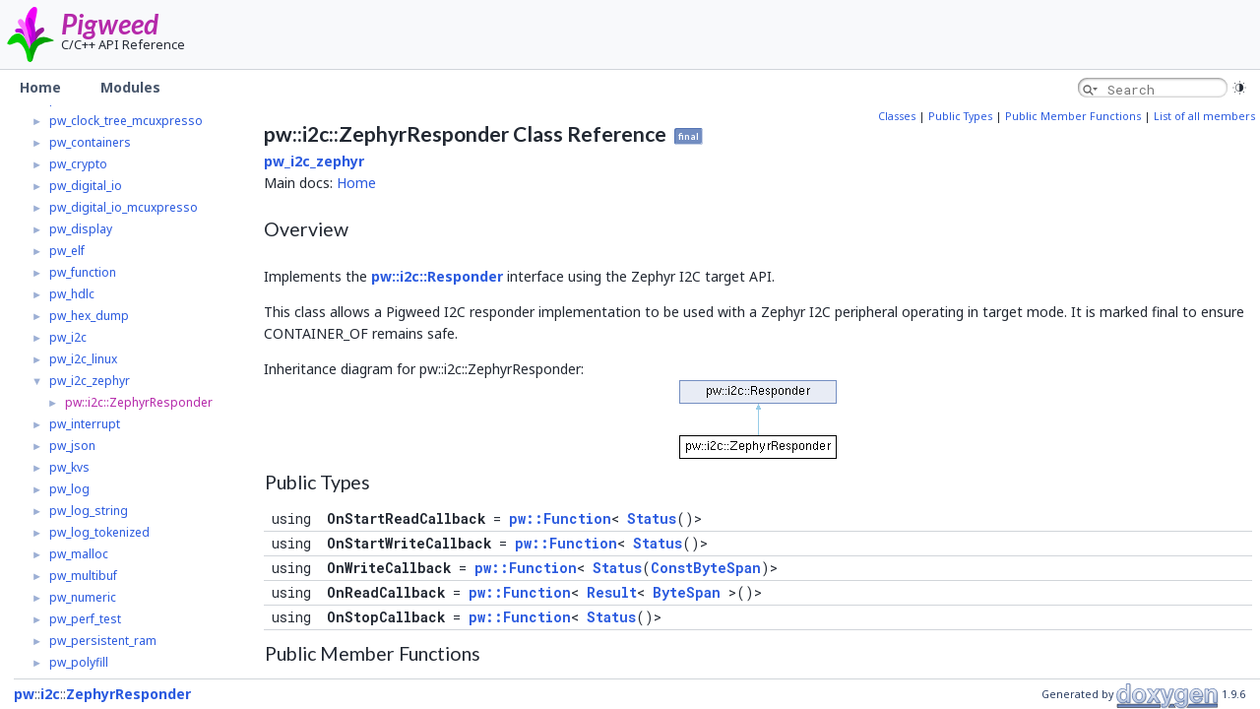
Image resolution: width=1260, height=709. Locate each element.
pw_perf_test (85, 619)
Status (651, 518)
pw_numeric (82, 597)
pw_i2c (68, 337)
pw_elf (67, 250)
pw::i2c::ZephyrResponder (139, 402)
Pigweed (109, 23)
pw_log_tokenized (99, 532)
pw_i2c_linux (83, 359)
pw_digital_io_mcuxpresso (123, 207)
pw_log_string (88, 510)
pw (24, 693)
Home (356, 182)
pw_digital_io (85, 185)
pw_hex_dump (89, 315)
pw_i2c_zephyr (89, 380)
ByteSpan (687, 592)
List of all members (1204, 116)
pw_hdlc (71, 294)
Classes (896, 116)
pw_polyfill (78, 662)
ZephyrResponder (128, 693)
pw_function (82, 272)
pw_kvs (69, 467)
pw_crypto (78, 164)
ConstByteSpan (706, 567)
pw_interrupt (84, 424)
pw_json (72, 445)
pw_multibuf (83, 575)
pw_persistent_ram (103, 640)
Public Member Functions (1073, 116)
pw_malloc (78, 554)
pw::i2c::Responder (437, 276)
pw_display (80, 229)
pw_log (69, 489)
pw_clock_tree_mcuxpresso (126, 120)
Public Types (960, 116)
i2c (50, 693)
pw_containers (90, 142)
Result (612, 592)
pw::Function (560, 518)
